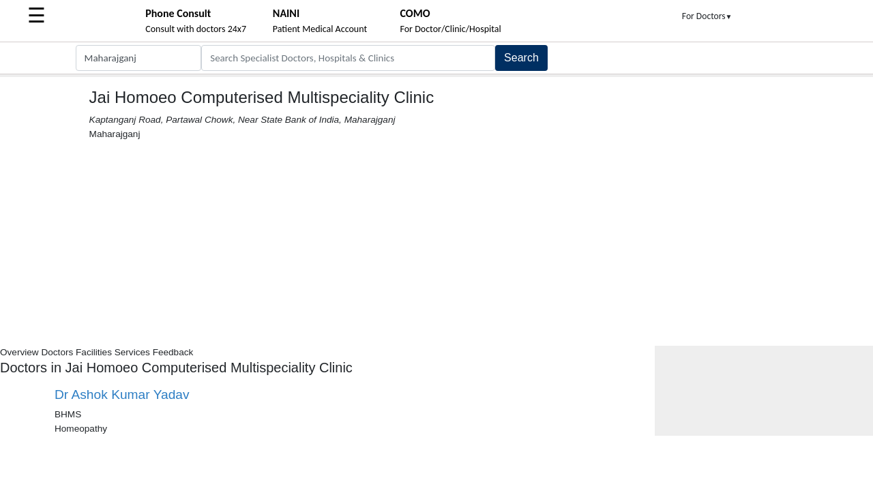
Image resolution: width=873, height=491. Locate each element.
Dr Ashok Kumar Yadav (122, 394)
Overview (19, 352)
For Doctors (707, 16)
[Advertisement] (436, 243)
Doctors (57, 352)
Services (132, 352)
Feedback (173, 352)
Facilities (94, 352)
